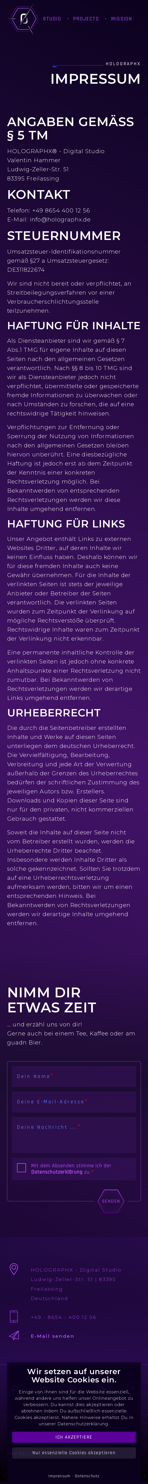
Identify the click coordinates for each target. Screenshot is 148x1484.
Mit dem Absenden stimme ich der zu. (71, 1168)
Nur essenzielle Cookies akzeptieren (74, 1453)
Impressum (59, 1476)
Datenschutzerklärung (57, 1172)
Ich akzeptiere (74, 1437)
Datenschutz (87, 1476)
